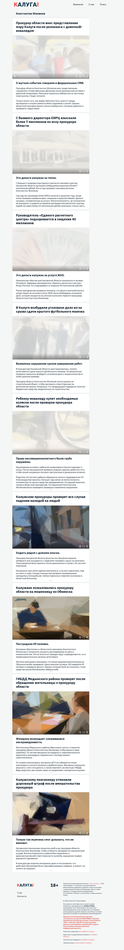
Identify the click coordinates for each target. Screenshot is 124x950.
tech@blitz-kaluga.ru (88, 940)
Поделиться (87, 76)
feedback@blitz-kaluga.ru (83, 943)
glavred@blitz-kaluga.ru (87, 931)
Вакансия (78, 4)
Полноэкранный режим (83, 76)
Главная (25, 885)
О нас (91, 4)
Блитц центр (26, 4)
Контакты (22, 896)
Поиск (103, 4)
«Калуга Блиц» (94, 883)
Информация (80, 76)
